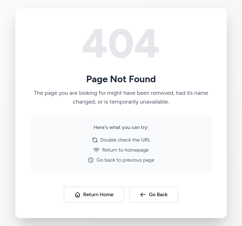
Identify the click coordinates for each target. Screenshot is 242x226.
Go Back (154, 194)
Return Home (93, 194)
